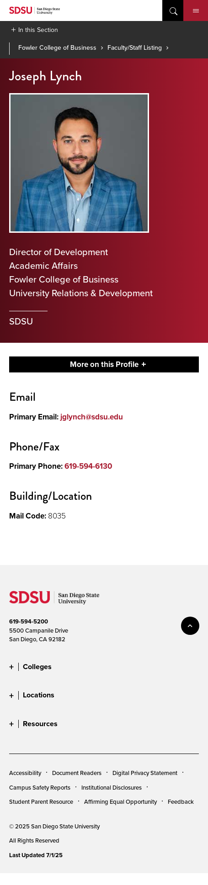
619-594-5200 (28, 621)
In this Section (38, 29)
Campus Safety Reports (39, 787)
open (172, 10)
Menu (196, 11)
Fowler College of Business (57, 47)
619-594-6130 (88, 466)
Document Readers (76, 773)
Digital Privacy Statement (144, 773)
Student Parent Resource (41, 801)
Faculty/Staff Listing (134, 47)
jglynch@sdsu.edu (91, 417)
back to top (190, 626)
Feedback (181, 801)
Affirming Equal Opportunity (120, 801)
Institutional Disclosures (111, 787)
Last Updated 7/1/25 (36, 855)
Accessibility (25, 773)
